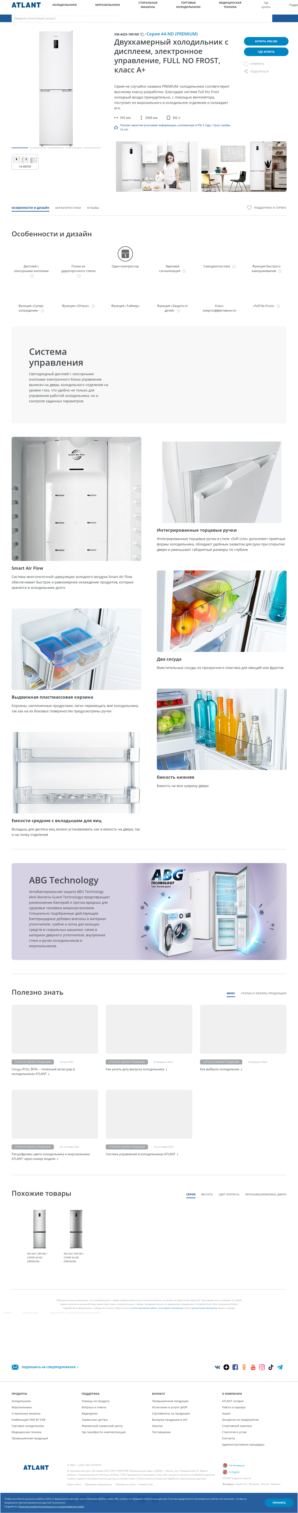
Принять (272, 1496)
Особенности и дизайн (30, 212)
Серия (190, 1215)
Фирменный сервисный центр (102, 1426)
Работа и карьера (234, 1407)
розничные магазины (204, 1330)
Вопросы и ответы (94, 1407)
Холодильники (60, 7)
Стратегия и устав (234, 1432)
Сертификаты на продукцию (171, 1413)
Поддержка (217, 7)
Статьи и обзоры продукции (264, 998)
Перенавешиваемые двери (266, 1215)
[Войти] (288, 7)
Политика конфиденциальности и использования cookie (73, 1501)
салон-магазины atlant (144, 1330)
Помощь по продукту (96, 1401)
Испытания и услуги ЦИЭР (169, 1407)
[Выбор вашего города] (268, 7)
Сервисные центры (95, 1419)
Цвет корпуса (229, 1215)
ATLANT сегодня (232, 1401)
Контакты (228, 1438)
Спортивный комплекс (237, 1426)
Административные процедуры (243, 1444)
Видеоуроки (90, 1413)
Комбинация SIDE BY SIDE (29, 1419)
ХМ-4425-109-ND (126, 39)
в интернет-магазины (171, 1330)
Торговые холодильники (146, 7)
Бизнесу (235, 7)
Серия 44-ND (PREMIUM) (172, 38)
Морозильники (91, 7)
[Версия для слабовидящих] (277, 7)
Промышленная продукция (30, 1438)
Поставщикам (161, 1432)
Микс (231, 998)
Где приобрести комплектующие (104, 1432)
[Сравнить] (254, 69)
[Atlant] (26, 7)
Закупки (157, 1426)
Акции (226, 1413)
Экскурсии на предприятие (240, 1419)
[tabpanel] (39, 1258)
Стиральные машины (119, 7)
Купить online (266, 46)
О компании (253, 7)
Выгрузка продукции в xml (169, 1419)
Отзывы (93, 212)
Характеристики (68, 212)
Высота (207, 1215)
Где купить (199, 7)
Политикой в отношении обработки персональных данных (172, 1478)
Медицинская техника (176, 7)
